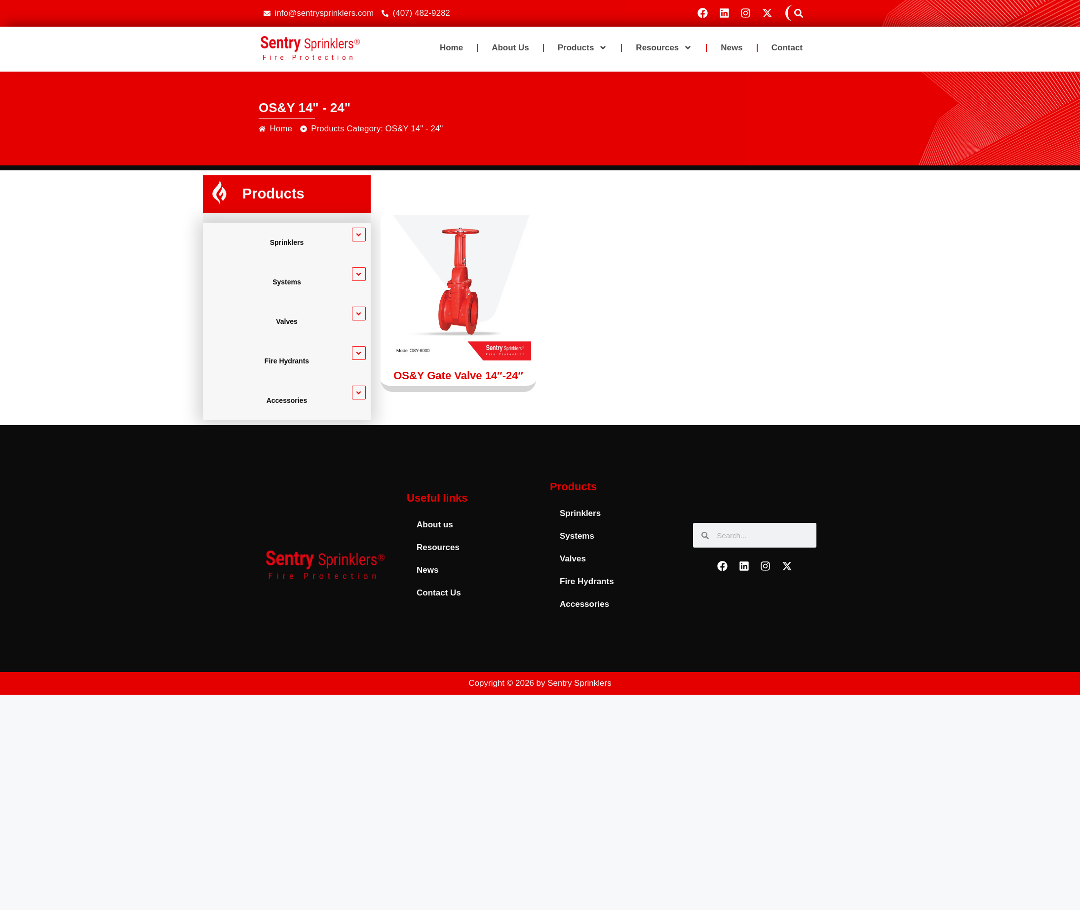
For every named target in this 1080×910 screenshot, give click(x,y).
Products (583, 48)
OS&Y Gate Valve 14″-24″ (458, 375)
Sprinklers (287, 242)
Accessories (287, 400)
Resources (664, 48)
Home (451, 47)
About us (510, 47)
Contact (787, 47)
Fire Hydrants (287, 361)
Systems (286, 282)
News (731, 47)
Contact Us (439, 592)
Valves (287, 321)
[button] (798, 13)
